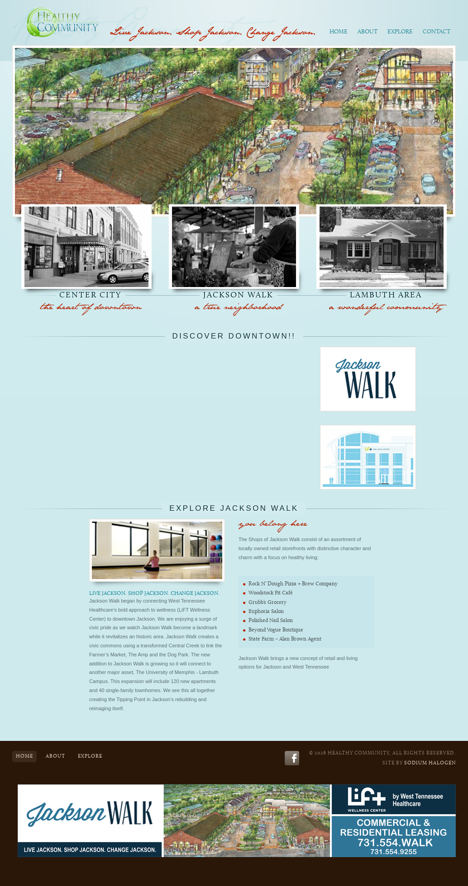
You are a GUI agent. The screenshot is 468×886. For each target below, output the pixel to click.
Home (339, 32)
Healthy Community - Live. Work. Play (64, 20)
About (367, 32)
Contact (436, 32)
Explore (400, 32)
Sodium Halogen (430, 763)
